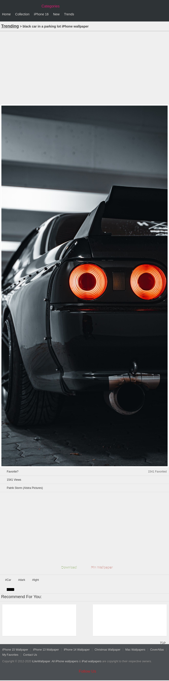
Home (6, 14)
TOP (162, 642)
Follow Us (87, 671)
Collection (22, 14)
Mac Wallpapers (135, 649)
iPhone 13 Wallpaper (46, 649)
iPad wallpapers (92, 661)
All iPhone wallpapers (65, 661)
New (56, 14)
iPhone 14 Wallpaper (77, 649)
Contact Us (30, 654)
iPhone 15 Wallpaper (15, 649)
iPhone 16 (41, 14)
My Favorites (10, 654)
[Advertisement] (84, 67)
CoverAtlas (157, 649)
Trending (10, 26)
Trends (69, 14)
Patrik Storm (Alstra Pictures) (25, 488)
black (10, 589)
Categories (50, 6)
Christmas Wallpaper (108, 649)
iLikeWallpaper (41, 661)
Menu (164, 14)
